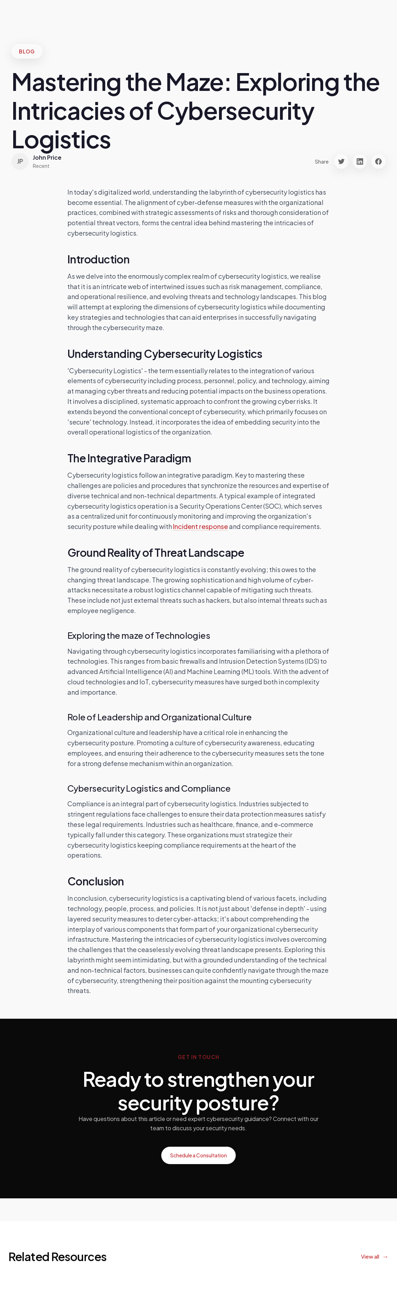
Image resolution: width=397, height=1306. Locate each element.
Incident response (200, 526)
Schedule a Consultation (198, 1155)
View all (370, 1256)
